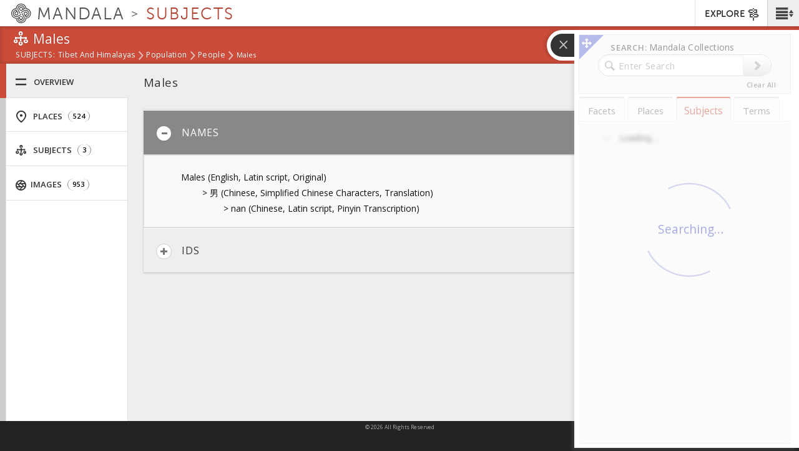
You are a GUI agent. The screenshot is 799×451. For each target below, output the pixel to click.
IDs (177, 251)
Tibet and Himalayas (96, 55)
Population (166, 55)
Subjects (53, 150)
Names (187, 133)
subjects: (35, 55)
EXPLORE (732, 14)
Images (53, 185)
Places (52, 116)
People (211, 55)
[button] (783, 13)
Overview (44, 82)
